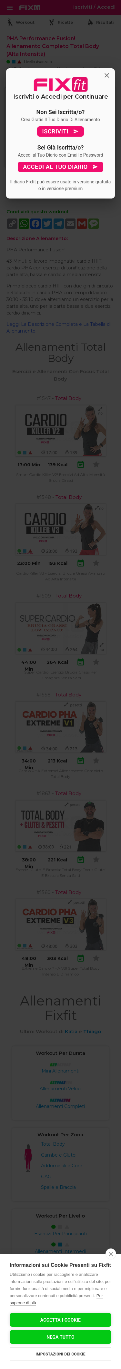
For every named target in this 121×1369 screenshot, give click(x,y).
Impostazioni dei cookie (60, 1354)
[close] (111, 1253)
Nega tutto (60, 1337)
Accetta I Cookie (60, 1320)
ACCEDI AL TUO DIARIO (60, 167)
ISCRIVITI (60, 131)
